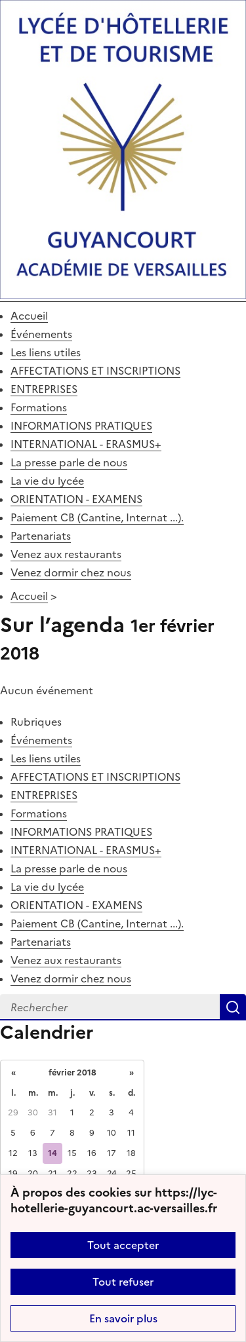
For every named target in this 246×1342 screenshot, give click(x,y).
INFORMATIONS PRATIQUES (81, 426)
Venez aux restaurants (65, 554)
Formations (38, 407)
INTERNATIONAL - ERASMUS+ (85, 444)
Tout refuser (123, 1282)
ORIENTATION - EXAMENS (76, 499)
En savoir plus (123, 1318)
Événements (41, 334)
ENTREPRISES (43, 389)
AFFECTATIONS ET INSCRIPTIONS (95, 371)
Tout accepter (123, 1245)
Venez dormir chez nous (70, 572)
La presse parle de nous (68, 462)
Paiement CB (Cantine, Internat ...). (97, 517)
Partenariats (40, 536)
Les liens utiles (45, 352)
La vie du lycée (47, 481)
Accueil (29, 316)
